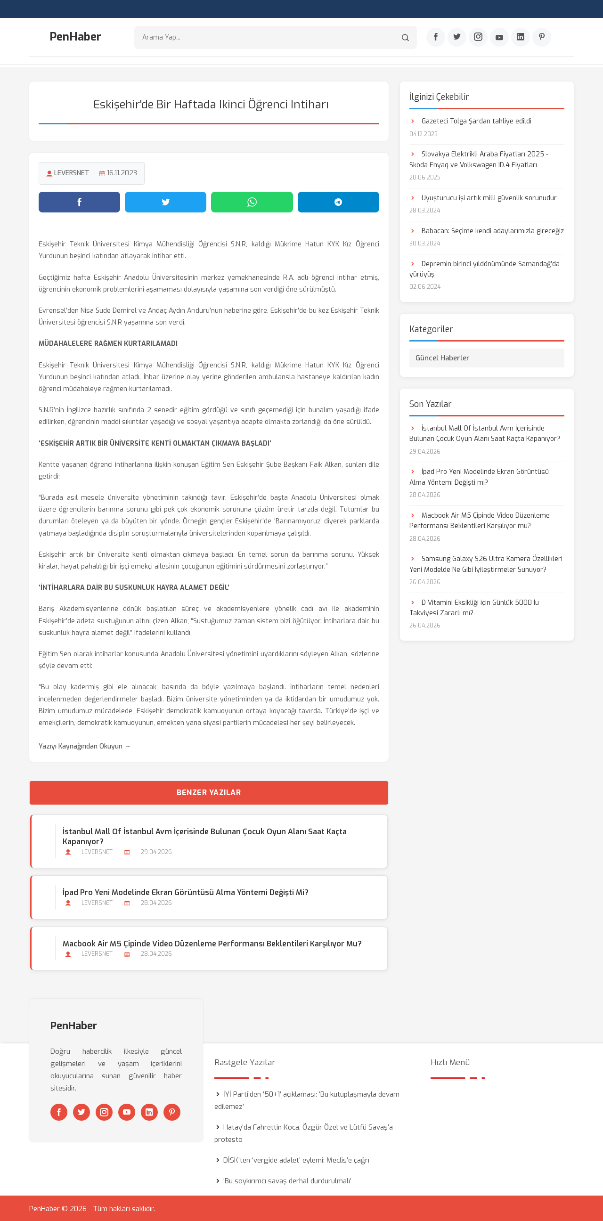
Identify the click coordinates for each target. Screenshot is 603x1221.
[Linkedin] (520, 38)
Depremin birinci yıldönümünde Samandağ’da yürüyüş (484, 267)
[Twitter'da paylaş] (165, 201)
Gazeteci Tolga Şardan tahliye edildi (470, 120)
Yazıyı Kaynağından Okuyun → (85, 745)
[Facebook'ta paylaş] (79, 201)
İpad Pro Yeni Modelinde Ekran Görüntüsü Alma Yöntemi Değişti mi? (185, 891)
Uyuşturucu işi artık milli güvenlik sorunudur (483, 196)
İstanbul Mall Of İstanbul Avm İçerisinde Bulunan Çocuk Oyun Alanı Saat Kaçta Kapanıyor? (204, 836)
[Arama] (405, 38)
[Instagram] (478, 38)
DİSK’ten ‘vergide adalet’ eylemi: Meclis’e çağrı (296, 1159)
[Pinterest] (541, 38)
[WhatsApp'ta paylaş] (252, 201)
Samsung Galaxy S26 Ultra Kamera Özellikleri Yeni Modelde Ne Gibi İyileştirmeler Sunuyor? (485, 563)
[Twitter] (457, 38)
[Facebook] (435, 38)
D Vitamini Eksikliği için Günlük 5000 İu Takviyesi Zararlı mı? (474, 606)
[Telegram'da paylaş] (338, 201)
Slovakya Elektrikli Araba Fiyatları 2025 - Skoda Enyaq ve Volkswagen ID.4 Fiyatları (478, 158)
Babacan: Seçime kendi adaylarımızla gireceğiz (486, 229)
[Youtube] (499, 38)
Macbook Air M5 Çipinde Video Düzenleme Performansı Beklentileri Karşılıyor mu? (211, 942)
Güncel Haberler (443, 357)
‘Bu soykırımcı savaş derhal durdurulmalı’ (287, 1180)
